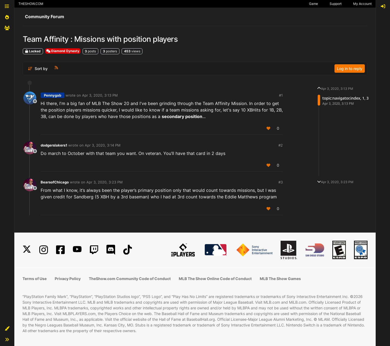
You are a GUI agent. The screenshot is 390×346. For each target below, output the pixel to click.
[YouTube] (77, 250)
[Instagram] (43, 250)
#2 (280, 145)
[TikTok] (127, 250)
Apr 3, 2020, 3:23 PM (104, 182)
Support (336, 4)
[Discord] (110, 250)
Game (313, 4)
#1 (281, 95)
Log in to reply (349, 68)
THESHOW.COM (30, 4)
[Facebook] (60, 250)
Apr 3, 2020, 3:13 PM (100, 95)
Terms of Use (34, 278)
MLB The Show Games (280, 278)
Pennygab (52, 95)
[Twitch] (94, 250)
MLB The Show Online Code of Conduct (215, 278)
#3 (280, 182)
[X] (26, 250)
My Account (362, 4)
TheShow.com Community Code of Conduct (130, 278)
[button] (7, 328)
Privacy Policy (68, 278)
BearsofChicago (55, 182)
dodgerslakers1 (54, 145)
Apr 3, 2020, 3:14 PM (103, 145)
